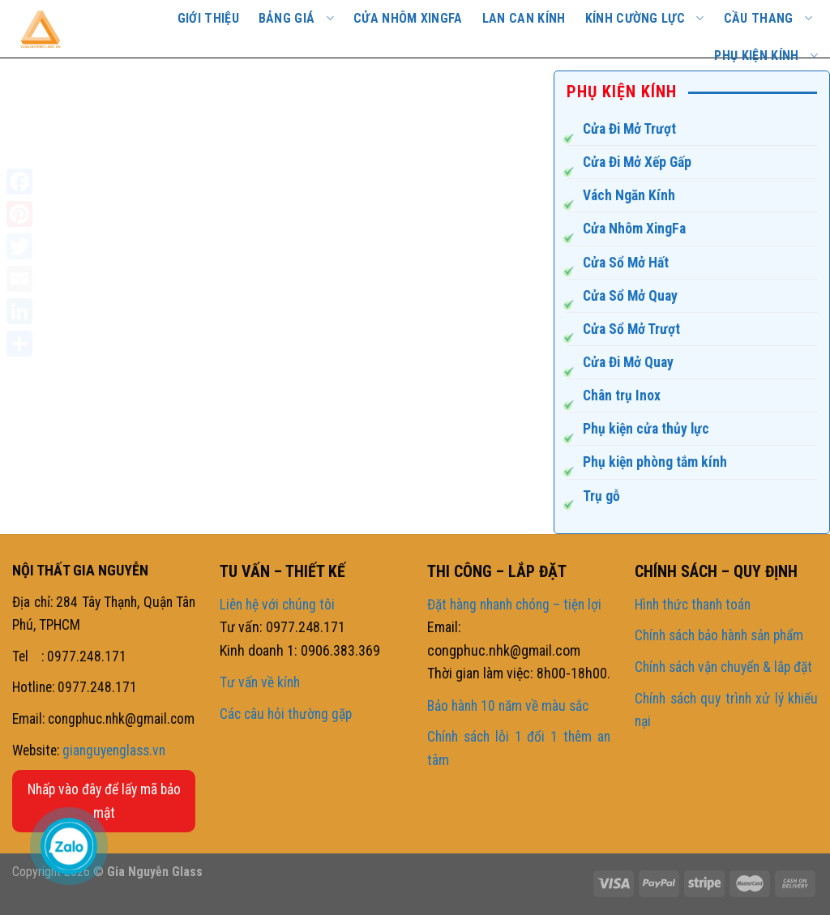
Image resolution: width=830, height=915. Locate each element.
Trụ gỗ (601, 496)
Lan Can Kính (524, 18)
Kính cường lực (644, 18)
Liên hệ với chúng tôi (277, 604)
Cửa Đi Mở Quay (628, 362)
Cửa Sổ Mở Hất (626, 262)
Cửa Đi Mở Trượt (629, 129)
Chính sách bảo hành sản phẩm (719, 635)
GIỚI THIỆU (208, 18)
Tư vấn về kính (260, 682)
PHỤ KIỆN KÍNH (766, 55)
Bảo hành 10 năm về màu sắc (507, 706)
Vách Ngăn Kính (629, 195)
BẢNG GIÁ (296, 18)
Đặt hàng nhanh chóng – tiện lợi (514, 604)
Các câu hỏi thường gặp (286, 714)
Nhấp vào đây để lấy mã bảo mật (104, 800)
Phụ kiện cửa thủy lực (646, 429)
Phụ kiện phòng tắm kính (655, 462)
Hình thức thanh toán (693, 604)
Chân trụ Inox (622, 395)
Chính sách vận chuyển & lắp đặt (723, 667)
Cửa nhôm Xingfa (408, 18)
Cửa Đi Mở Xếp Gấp (637, 162)
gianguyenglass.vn (113, 750)
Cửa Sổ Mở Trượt (631, 329)
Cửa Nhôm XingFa (634, 228)
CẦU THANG (768, 18)
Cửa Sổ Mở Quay (630, 296)
